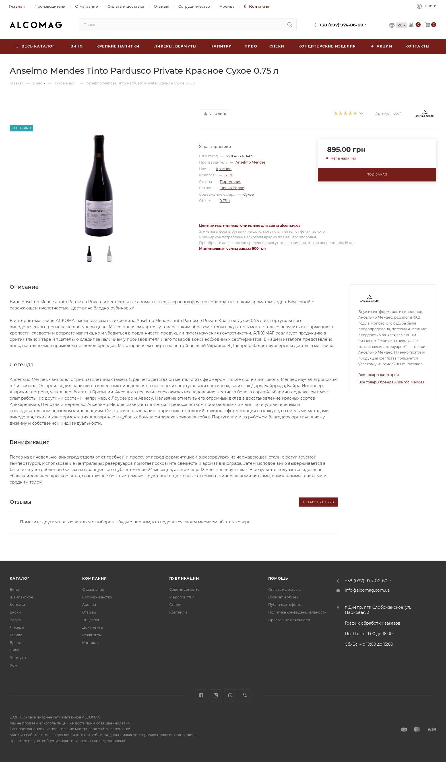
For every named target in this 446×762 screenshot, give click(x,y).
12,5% (228, 175)
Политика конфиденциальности (297, 612)
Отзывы (89, 612)
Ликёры (17, 627)
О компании (93, 589)
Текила (16, 635)
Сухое (248, 194)
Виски (15, 612)
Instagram (216, 695)
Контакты (91, 643)
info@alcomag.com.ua (367, 590)
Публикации (184, 578)
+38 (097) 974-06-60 (341, 25)
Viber (245, 695)
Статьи (175, 604)
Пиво (14, 650)
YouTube (230, 695)
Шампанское (21, 597)
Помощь (278, 578)
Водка (15, 620)
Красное (224, 169)
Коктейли (178, 612)
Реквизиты (92, 635)
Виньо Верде (232, 188)
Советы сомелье (184, 589)
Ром (13, 665)
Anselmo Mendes (250, 162)
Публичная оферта (285, 604)
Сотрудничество (97, 597)
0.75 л (225, 201)
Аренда (89, 604)
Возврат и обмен (283, 597)
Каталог (20, 578)
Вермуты (18, 658)
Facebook (201, 695)
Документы (92, 627)
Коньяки (17, 604)
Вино (14, 589)
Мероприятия (181, 597)
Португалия (230, 181)
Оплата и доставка (285, 589)
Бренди (17, 643)
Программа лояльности (289, 620)
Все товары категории (378, 375)
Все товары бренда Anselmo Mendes (391, 382)
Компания (94, 578)
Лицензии (91, 620)
